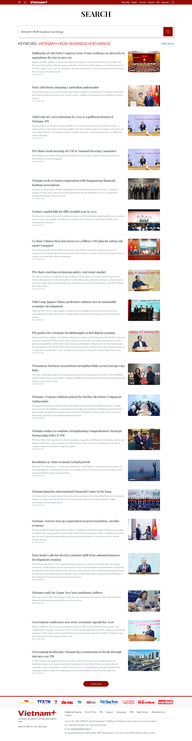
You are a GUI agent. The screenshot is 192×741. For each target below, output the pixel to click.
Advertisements (158, 712)
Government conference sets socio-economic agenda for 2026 (73, 622)
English (134, 2)
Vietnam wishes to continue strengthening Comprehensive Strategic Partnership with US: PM (77, 433)
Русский (165, 2)
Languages (121, 712)
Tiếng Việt (125, 2)
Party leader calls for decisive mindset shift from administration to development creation (76, 557)
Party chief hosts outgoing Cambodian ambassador (65, 87)
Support (109, 712)
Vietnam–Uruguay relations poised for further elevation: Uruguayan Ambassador (76, 399)
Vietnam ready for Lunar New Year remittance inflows (67, 592)
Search (96, 14)
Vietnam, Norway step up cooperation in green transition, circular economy (75, 523)
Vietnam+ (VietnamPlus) (39, 2)
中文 (158, 2)
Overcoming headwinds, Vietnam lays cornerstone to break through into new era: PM (76, 654)
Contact (68, 715)
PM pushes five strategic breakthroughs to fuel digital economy (73, 333)
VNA (131, 712)
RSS (101, 712)
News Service (142, 712)
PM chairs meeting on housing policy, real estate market (69, 272)
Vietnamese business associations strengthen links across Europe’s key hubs (78, 368)
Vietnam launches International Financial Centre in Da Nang (71, 491)
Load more (96, 683)
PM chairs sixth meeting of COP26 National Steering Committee (74, 151)
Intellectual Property (73, 712)
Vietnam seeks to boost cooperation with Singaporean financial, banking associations (74, 182)
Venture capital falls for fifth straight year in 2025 (64, 211)
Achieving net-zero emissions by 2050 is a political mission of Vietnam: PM (72, 119)
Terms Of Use (90, 712)
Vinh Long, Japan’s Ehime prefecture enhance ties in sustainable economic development (74, 304)
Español (151, 2)
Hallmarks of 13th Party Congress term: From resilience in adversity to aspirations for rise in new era (78, 55)
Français (142, 2)
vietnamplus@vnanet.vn (81, 729)
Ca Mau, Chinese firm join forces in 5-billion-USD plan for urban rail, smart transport (77, 243)
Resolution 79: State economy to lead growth (61, 462)
